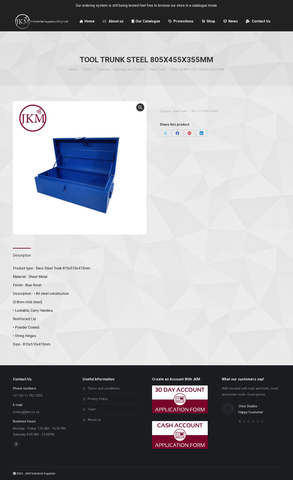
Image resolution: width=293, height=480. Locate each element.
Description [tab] (22, 255)
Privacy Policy (98, 399)
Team (92, 409)
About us (94, 420)
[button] (140, 107)
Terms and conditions (104, 388)
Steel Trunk (180, 111)
